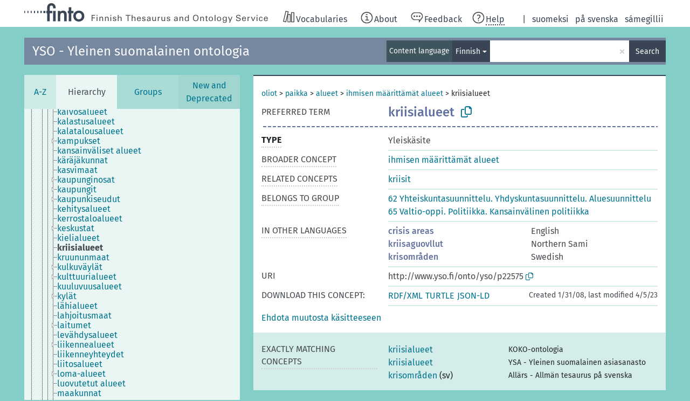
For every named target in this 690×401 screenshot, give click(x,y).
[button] (321, 318)
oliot (269, 93)
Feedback (443, 19)
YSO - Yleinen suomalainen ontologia (141, 51)
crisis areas (411, 231)
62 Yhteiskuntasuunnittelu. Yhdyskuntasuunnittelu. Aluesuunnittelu (519, 198)
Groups (148, 92)
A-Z (40, 92)
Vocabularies (321, 19)
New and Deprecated (209, 91)
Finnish (468, 51)
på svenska (596, 19)
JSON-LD (473, 296)
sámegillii (644, 19)
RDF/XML (405, 296)
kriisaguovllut (415, 244)
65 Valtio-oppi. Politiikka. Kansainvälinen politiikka (488, 211)
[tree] (132, 254)
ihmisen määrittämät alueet (394, 93)
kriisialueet (410, 349)
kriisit (399, 179)
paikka (296, 93)
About (385, 19)
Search (647, 51)
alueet (327, 93)
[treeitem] (87, 112)
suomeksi (550, 19)
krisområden (413, 257)
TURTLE (439, 296)
